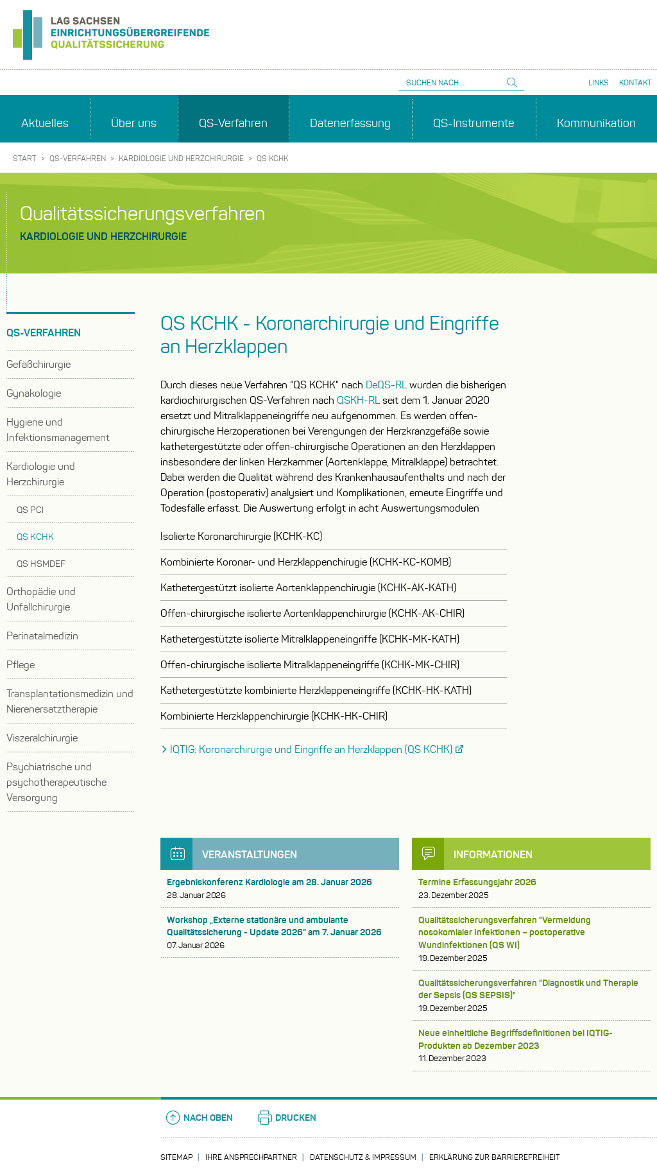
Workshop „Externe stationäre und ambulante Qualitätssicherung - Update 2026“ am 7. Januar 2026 (280, 932)
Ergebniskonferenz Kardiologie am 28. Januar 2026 (280, 888)
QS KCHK (272, 158)
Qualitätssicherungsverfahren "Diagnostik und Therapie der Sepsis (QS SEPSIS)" (531, 995)
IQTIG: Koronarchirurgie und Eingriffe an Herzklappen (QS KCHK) (311, 749)
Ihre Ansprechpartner (251, 1157)
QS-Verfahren (77, 158)
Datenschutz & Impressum (363, 1157)
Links (598, 82)
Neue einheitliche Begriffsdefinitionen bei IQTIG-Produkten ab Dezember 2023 (531, 1045)
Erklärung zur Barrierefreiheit (494, 1157)
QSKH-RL (358, 400)
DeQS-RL (386, 385)
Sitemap (176, 1157)
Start (25, 158)
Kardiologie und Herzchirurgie (181, 158)
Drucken (286, 1117)
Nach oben (198, 1117)
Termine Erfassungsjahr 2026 (531, 888)
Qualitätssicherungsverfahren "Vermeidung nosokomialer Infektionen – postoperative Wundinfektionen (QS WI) (531, 939)
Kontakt (635, 82)
